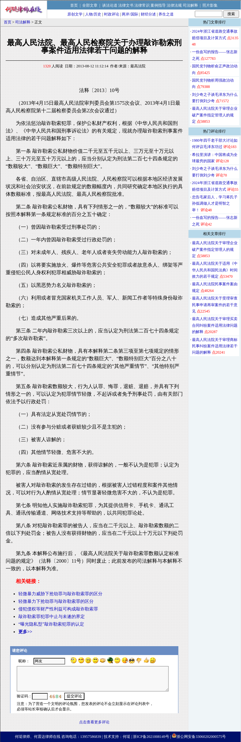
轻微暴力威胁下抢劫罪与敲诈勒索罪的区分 (60, 593)
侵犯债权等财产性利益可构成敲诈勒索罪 (58, 609)
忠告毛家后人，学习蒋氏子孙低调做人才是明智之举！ (215, 203)
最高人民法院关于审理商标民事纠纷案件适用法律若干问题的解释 (215, 346)
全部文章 (89, 5)
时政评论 (111, 14)
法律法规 (174, 5)
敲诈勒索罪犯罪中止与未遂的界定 (51, 616)
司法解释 (190, 5)
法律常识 (142, 5)
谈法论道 (109, 5)
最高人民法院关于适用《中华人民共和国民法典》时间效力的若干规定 (215, 270)
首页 (74, 5)
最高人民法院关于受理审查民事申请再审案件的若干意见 (215, 304)
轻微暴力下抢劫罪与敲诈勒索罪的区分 (56, 601)
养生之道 (166, 14)
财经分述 (148, 14)
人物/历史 (93, 14)
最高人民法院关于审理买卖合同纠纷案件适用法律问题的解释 (215, 325)
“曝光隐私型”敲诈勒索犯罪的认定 (51, 624)
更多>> (25, 631)
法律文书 (125, 5)
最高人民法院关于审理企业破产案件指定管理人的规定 (215, 115)
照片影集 (210, 5)
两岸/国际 (130, 14)
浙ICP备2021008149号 (151, 736)
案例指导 (158, 5)
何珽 (126, 736)
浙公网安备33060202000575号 (201, 736)
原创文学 (75, 14)
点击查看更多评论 (94, 722)
